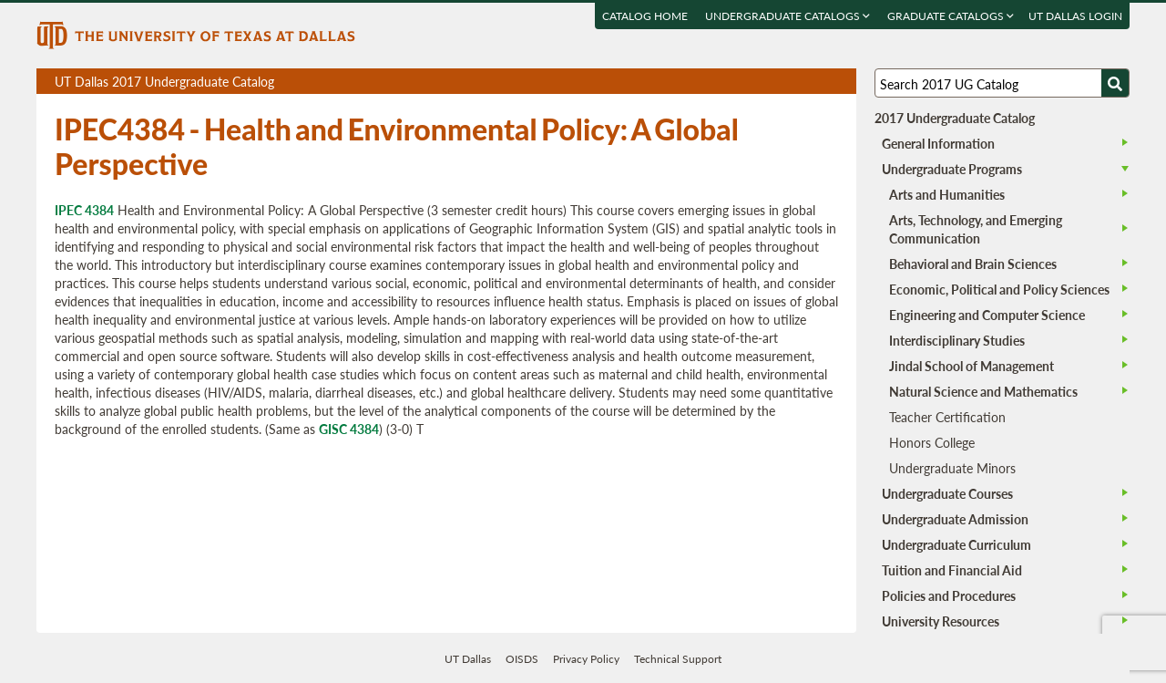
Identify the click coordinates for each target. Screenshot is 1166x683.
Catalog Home (645, 16)
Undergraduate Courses (947, 493)
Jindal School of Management (971, 366)
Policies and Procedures (949, 595)
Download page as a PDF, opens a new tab (776, 81)
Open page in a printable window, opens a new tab (818, 81)
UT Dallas (468, 659)
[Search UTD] (1115, 83)
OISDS (522, 659)
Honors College (932, 442)
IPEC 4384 (84, 210)
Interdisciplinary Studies (957, 340)
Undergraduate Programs (952, 169)
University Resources (940, 621)
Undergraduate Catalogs (787, 16)
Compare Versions (839, 81)
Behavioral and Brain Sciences (973, 263)
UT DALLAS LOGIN (1075, 16)
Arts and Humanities (947, 194)
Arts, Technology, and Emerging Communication (975, 229)
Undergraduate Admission (955, 519)
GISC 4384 (349, 428)
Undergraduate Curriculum (956, 544)
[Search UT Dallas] (1002, 83)
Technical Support (677, 659)
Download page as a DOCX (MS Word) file (797, 81)
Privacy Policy (586, 659)
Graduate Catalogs (950, 16)
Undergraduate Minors (952, 468)
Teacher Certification (947, 417)
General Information (938, 143)
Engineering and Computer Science (987, 314)
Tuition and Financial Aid (952, 570)
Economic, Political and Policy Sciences (999, 289)
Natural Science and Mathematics (983, 391)
